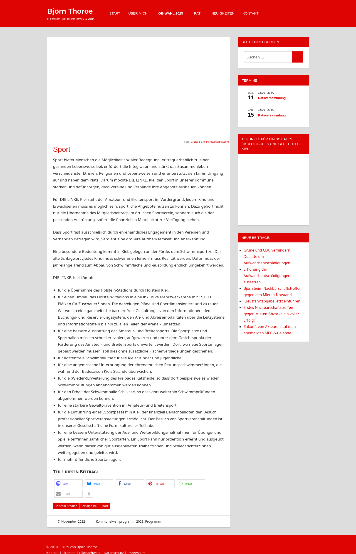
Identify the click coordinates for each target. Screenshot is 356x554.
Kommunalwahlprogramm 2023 (119, 521)
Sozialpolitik (89, 506)
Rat (199, 13)
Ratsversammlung (272, 98)
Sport (104, 506)
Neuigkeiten (223, 13)
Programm (153, 521)
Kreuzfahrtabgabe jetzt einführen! (272, 301)
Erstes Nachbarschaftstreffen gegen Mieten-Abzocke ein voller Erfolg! (271, 314)
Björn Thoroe (70, 11)
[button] (68, 483)
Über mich (140, 13)
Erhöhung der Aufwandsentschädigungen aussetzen (267, 276)
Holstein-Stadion (65, 506)
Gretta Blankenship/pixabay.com (210, 141)
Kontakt (253, 13)
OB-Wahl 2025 (173, 13)
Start (114, 13)
